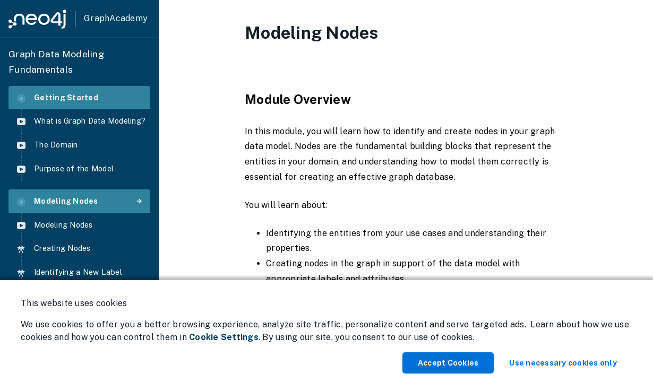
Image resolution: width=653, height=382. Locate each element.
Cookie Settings (224, 337)
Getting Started (57, 98)
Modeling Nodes (57, 201)
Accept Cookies (448, 363)
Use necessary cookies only (563, 363)
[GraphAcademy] (78, 19)
